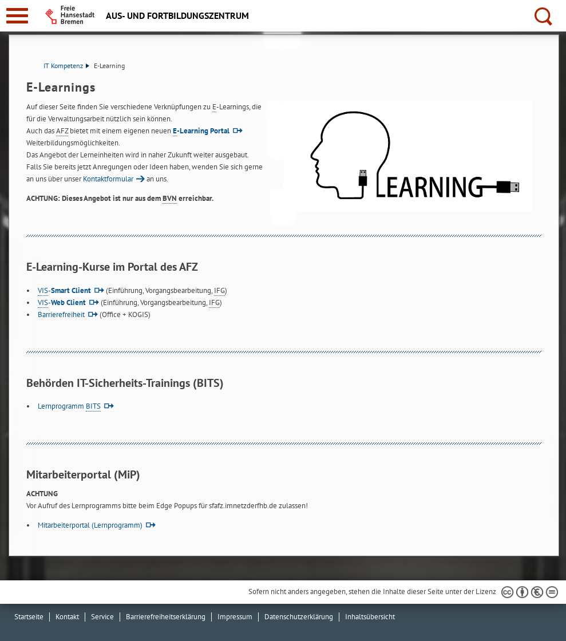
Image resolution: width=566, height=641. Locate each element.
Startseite (28, 617)
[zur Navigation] (17, 15)
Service (102, 617)
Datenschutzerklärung (298, 617)
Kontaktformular (108, 179)
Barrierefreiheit (61, 314)
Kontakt (67, 617)
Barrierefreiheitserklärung (165, 617)
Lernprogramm (69, 406)
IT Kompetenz (66, 65)
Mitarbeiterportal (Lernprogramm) (90, 525)
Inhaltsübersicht (370, 617)
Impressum (234, 617)
